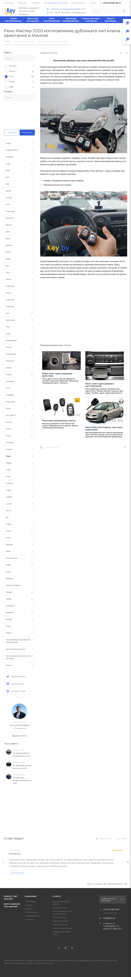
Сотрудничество (32, 916)
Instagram (65, 948)
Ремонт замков (59, 917)
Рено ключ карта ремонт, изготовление (99, 385)
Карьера (29, 909)
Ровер (12, 81)
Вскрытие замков (60, 921)
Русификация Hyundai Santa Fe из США (22, 766)
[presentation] (3, 862)
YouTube (72, 948)
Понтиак (13, 66)
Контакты (29, 919)
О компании (30, 901)
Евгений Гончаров (19, 725)
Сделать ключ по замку (63, 928)
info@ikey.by (109, 918)
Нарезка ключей (60, 924)
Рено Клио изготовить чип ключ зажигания (104, 428)
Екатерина (14, 854)
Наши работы (11, 743)
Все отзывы (122, 839)
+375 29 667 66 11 (111, 910)
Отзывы (28, 905)
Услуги (57, 896)
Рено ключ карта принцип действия (57, 375)
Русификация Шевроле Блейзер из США (22, 780)
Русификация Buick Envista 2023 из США (21, 754)
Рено (11, 76)
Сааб (11, 87)
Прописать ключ (60, 908)
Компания (30, 896)
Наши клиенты (31, 912)
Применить (27, 132)
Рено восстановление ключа (58, 421)
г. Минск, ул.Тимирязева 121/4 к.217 (65, 9)
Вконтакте (59, 948)
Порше (12, 71)
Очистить (12, 132)
